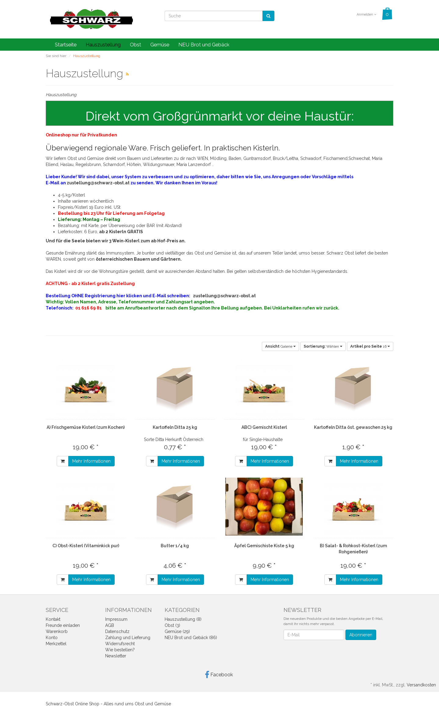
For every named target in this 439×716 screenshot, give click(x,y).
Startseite (66, 45)
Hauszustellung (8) (183, 619)
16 (370, 346)
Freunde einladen (63, 625)
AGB (109, 625)
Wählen (323, 346)
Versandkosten (421, 684)
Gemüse (159, 45)
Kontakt (53, 619)
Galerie (280, 346)
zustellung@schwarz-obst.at (98, 182)
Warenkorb (57, 631)
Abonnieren (360, 634)
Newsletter (115, 655)
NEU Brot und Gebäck (203, 45)
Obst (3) (172, 625)
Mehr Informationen (91, 461)
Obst (135, 45)
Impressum (116, 619)
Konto (52, 637)
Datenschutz (117, 631)
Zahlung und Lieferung (127, 637)
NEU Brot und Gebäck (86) (191, 637)
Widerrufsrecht (120, 643)
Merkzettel (56, 643)
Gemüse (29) (177, 631)
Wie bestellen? (120, 649)
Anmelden (366, 14)
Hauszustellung (103, 45)
